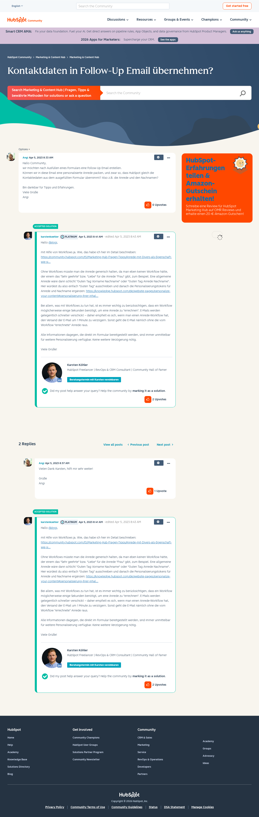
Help (10, 745)
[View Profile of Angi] (25, 157)
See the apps (168, 39)
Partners (143, 774)
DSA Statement (174, 807)
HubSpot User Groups (85, 745)
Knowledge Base (17, 759)
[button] (168, 158)
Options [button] (23, 149)
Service (142, 752)
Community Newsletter (86, 759)
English (14, 6)
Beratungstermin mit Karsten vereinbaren (94, 379)
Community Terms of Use (88, 807)
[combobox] (122, 6)
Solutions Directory (18, 766)
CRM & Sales (145, 737)
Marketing (144, 745)
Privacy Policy (54, 807)
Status (153, 807)
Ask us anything (241, 31)
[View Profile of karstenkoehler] (50, 236)
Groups (207, 748)
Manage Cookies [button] (202, 807)
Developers (144, 766)
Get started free (237, 6)
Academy (13, 752)
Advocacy (208, 755)
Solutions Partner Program (88, 752)
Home (10, 737)
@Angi (53, 242)
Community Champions (86, 737)
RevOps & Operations (150, 759)
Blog (10, 774)
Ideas (206, 763)
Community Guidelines (126, 807)
